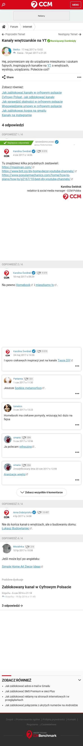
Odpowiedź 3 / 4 (12, 503)
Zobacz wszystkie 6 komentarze (44, 492)
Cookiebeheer (48, 724)
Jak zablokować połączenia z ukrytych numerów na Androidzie (41, 705)
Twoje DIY (64, 360)
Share (10, 77)
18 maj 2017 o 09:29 (23, 276)
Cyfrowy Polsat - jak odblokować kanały (28, 97)
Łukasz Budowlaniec (15, 528)
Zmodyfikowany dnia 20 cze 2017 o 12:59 (35, 468)
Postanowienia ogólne (28, 719)
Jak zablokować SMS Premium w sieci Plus (30, 691)
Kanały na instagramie (17, 115)
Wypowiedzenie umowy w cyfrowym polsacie (32, 106)
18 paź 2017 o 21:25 (35, 53)
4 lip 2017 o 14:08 (22, 516)
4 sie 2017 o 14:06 (22, 155)
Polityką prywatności (54, 719)
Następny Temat (68, 34)
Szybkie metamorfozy (28, 388)
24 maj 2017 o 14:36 (23, 355)
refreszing (25, 446)
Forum (14, 26)
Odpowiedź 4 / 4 (12, 538)
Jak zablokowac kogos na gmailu (24, 110)
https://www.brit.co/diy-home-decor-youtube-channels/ (38, 171)
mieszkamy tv (45, 285)
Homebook (23, 285)
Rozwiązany (57, 40)
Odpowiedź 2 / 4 (12, 264)
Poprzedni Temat (15, 34)
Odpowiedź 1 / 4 (12, 134)
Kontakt (71, 719)
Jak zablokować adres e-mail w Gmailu (27, 686)
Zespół (9, 719)
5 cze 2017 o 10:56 (23, 441)
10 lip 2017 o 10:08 (23, 550)
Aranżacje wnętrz (14, 474)
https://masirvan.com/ (17, 167)
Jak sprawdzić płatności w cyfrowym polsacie (32, 101)
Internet (27, 26)
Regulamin (32, 724)
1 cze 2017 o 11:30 (23, 382)
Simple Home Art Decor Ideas (21, 566)
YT (49, 65)
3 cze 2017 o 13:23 (23, 409)
